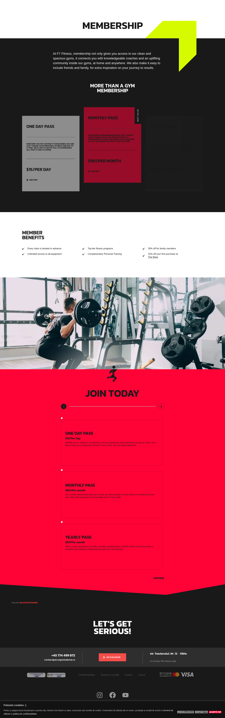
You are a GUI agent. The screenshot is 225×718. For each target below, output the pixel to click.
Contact (172, 7)
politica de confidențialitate (25, 714)
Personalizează (186, 712)
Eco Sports (63, 7)
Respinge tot (201, 712)
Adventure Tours (125, 7)
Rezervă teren (156, 7)
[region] (112, 709)
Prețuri (141, 7)
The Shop (153, 257)
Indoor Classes (105, 7)
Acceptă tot (215, 712)
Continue (158, 578)
